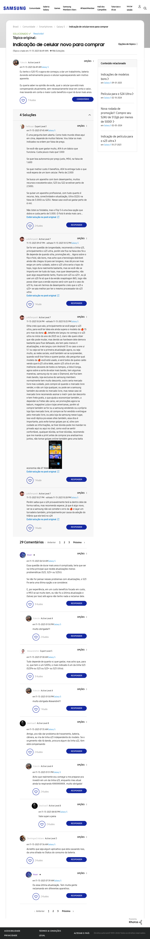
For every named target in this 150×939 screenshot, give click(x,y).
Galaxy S (45, 67)
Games (57, 8)
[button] (89, 61)
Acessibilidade (12, 931)
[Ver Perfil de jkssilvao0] (31, 723)
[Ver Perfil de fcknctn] (23, 62)
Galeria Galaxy (46, 8)
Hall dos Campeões (101, 8)
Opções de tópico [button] (127, 44)
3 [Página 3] (69, 542)
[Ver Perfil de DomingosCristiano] (35, 838)
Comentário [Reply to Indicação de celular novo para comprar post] (83, 99)
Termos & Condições (50, 931)
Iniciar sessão (130, 8)
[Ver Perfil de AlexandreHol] (33, 651)
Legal (42, 935)
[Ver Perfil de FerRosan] (30, 126)
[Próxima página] (79, 542)
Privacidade (10, 935)
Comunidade (34, 8)
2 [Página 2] (64, 542)
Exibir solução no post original (41, 217)
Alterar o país (82, 933)
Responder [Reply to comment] (76, 225)
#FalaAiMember (87, 8)
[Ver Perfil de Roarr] (29, 555)
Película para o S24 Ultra (116, 94)
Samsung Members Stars (69, 8)
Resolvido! (38, 33)
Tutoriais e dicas (115, 8)
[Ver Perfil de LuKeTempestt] (32, 239)
